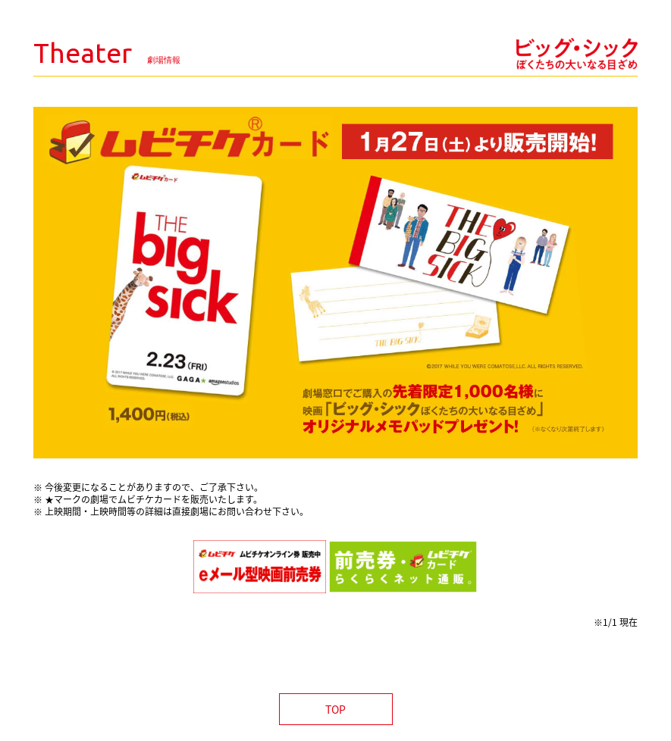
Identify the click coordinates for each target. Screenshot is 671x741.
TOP (335, 709)
